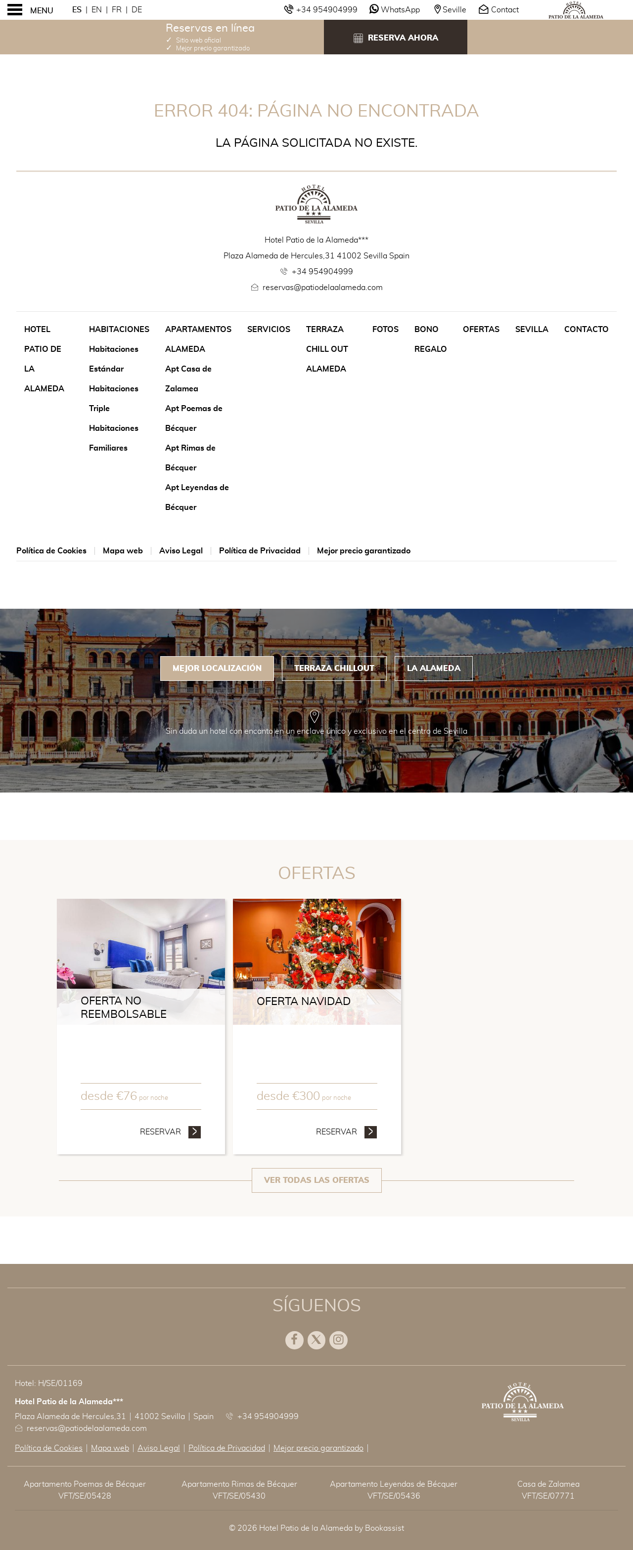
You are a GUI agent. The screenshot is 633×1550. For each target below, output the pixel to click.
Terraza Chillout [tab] (334, 668)
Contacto (586, 330)
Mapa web (123, 551)
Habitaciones (119, 330)
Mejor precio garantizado (363, 551)
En (96, 10)
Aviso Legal (181, 551)
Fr (117, 10)
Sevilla (531, 330)
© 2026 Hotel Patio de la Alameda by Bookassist (316, 1528)
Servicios (268, 330)
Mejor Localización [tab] (217, 668)
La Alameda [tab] (433, 668)
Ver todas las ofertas (316, 1180)
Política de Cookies (51, 551)
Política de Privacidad (260, 551)
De (137, 10)
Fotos (385, 330)
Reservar (170, 1131)
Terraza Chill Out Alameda (327, 349)
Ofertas (481, 330)
